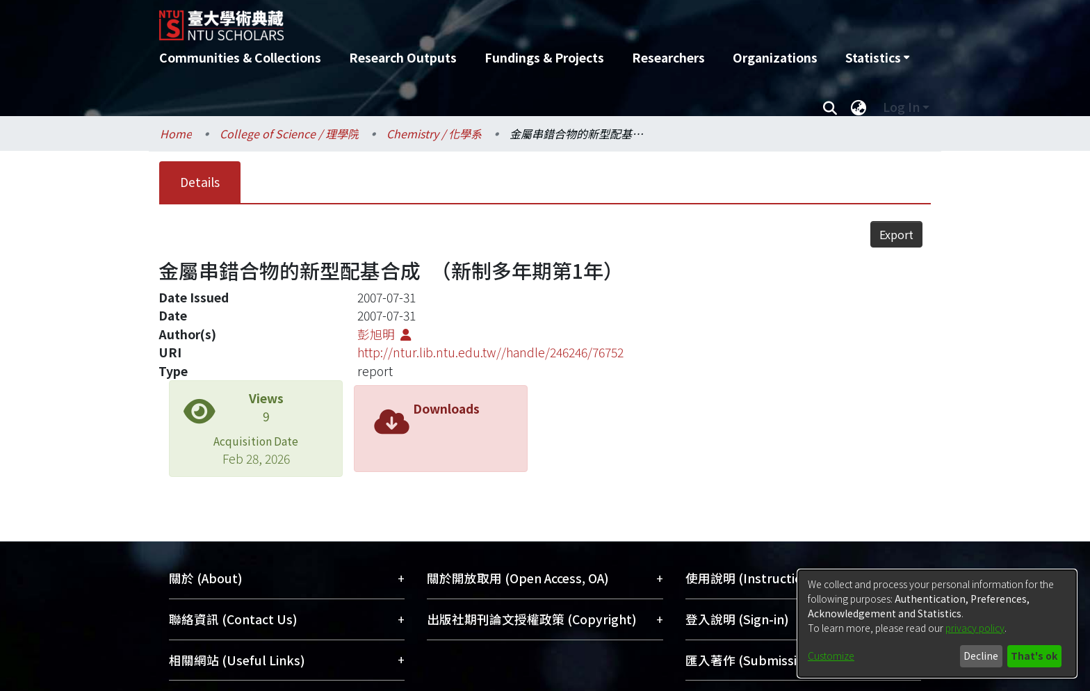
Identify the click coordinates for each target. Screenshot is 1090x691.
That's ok (1034, 655)
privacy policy (974, 628)
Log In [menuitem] (901, 106)
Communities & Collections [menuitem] (240, 57)
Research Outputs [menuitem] (403, 57)
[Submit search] (829, 107)
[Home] (470, 20)
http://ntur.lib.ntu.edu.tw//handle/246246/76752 (490, 325)
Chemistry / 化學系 (434, 133)
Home (176, 133)
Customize (831, 655)
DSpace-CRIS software (454, 681)
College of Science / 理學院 (289, 133)
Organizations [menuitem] (775, 57)
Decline (980, 655)
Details (200, 181)
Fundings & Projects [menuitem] (544, 57)
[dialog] (937, 623)
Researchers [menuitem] (668, 57)
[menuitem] (877, 57)
